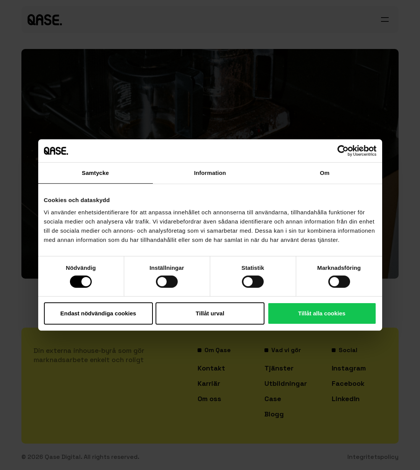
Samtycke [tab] (95, 173)
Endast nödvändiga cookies (98, 313)
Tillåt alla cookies (321, 313)
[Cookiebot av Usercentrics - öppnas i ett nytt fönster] (343, 151)
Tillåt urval (210, 313)
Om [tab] (324, 173)
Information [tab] (210, 173)
